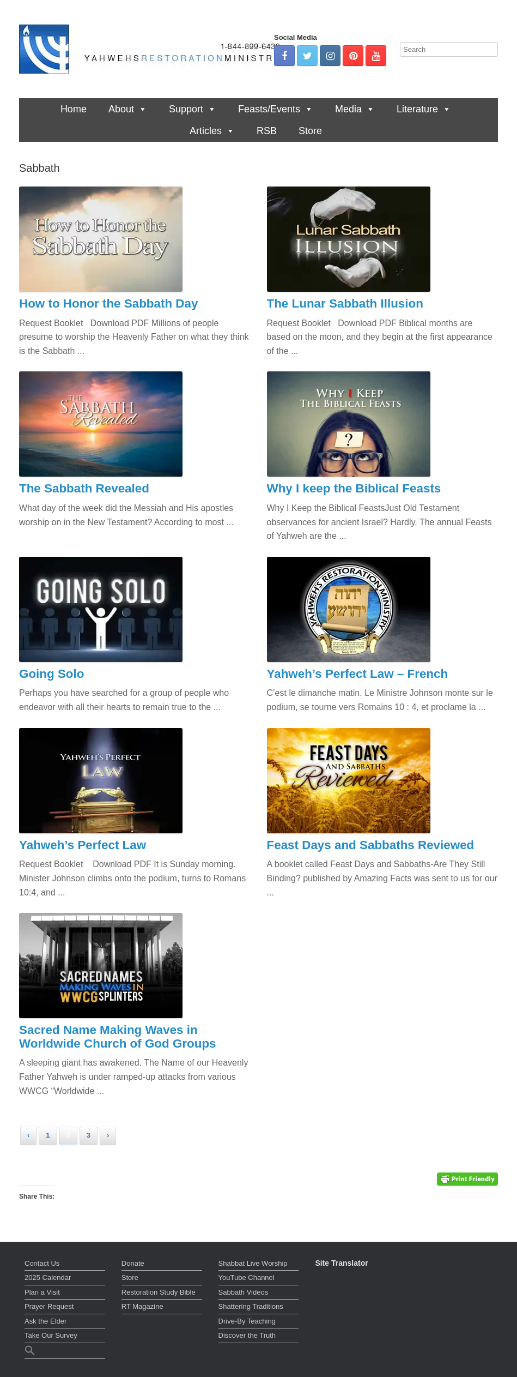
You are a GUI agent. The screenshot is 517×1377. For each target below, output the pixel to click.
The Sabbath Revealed (84, 488)
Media (355, 109)
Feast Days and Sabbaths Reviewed (371, 845)
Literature (424, 109)
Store (310, 130)
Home (73, 109)
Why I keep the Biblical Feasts (354, 488)
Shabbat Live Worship (253, 1263)
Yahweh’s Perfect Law (82, 845)
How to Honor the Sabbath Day (108, 303)
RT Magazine (142, 1306)
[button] (65, 1352)
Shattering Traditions (250, 1306)
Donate (132, 1263)
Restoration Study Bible (158, 1292)
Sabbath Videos (243, 1292)
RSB (267, 130)
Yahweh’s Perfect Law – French (357, 674)
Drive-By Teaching (247, 1321)
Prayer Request (49, 1306)
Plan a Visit (42, 1292)
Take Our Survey (51, 1335)
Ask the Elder (45, 1321)
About (127, 109)
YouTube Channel (246, 1277)
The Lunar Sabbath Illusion (345, 303)
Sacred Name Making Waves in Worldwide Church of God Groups (117, 1036)
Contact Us (42, 1263)
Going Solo (51, 674)
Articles (212, 130)
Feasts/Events (275, 109)
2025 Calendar (48, 1277)
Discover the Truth (247, 1335)
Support (192, 109)
